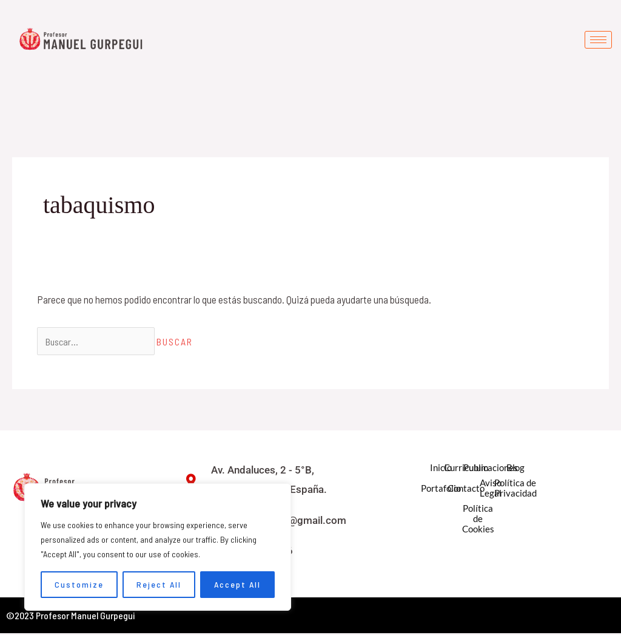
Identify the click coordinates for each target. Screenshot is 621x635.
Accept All (237, 584)
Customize (79, 584)
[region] (157, 547)
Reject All (158, 584)
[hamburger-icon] (598, 40)
